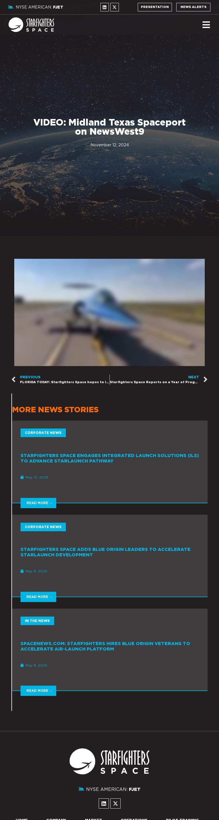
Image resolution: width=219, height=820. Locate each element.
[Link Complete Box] (110, 461)
